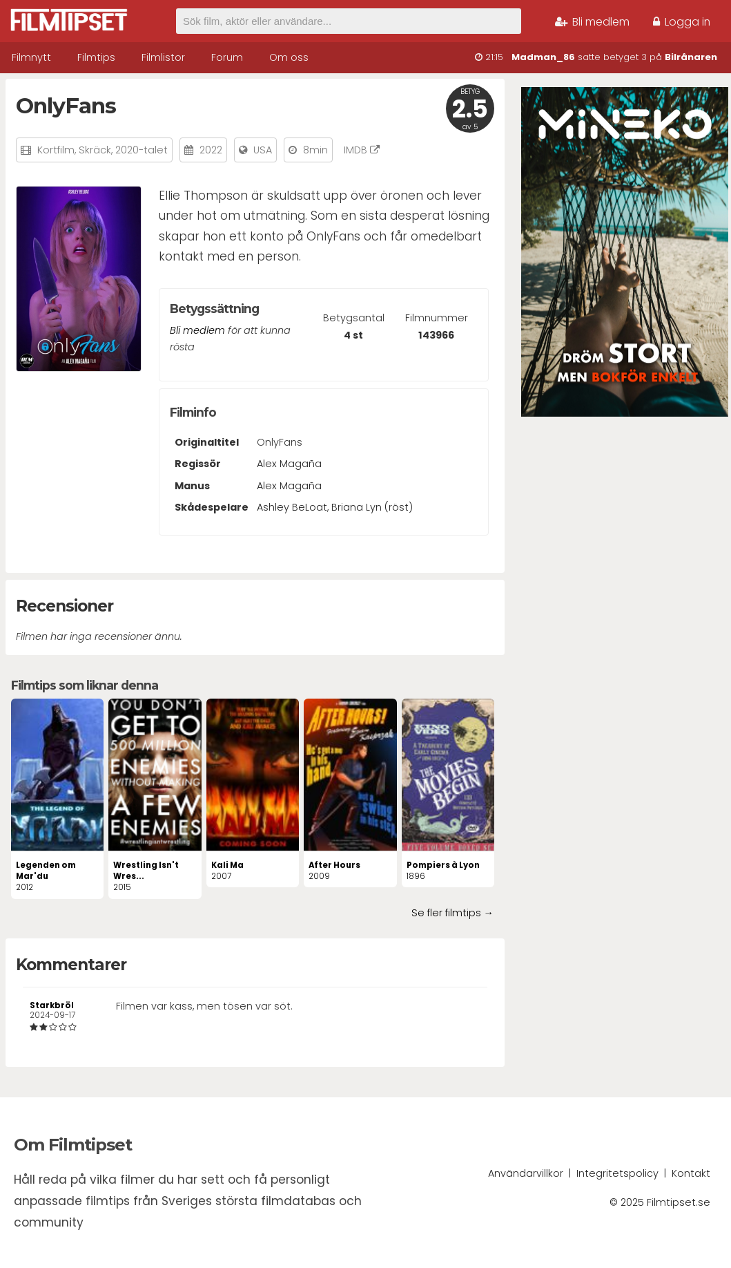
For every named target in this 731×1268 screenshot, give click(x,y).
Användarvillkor (525, 1173)
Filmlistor (163, 57)
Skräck (95, 150)
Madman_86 (543, 57)
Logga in (681, 22)
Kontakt (691, 1173)
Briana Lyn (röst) (372, 507)
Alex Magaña (289, 464)
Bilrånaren (691, 57)
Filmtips (96, 57)
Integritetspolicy (617, 1173)
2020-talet (141, 150)
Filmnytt (31, 57)
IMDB (362, 150)
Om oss (289, 57)
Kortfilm (56, 150)
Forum (227, 57)
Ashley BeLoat (292, 507)
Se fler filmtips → (452, 913)
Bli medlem (592, 22)
